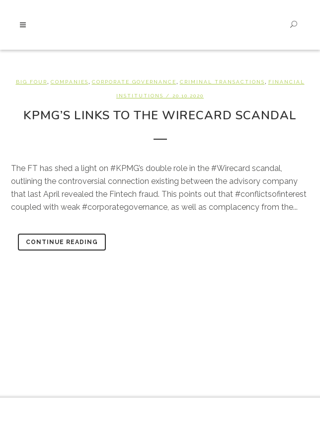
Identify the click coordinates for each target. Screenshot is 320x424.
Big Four (31, 82)
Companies (69, 82)
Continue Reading (62, 242)
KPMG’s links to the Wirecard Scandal (160, 115)
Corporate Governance (134, 82)
